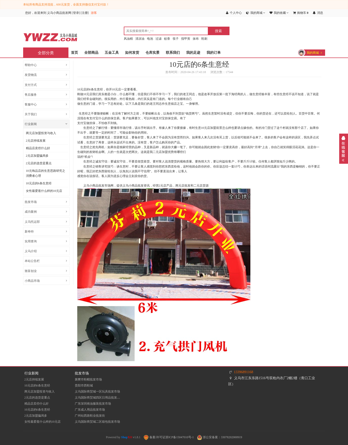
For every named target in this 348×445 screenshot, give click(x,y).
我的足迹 (193, 52)
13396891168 (243, 372)
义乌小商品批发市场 (96, 185)
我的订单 (214, 52)
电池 (150, 38)
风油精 (128, 38)
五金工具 (112, 52)
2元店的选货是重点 (39, 163)
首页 (74, 52)
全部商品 (91, 52)
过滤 (159, 38)
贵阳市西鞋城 (84, 385)
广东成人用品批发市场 (90, 409)
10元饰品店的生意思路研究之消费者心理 (45, 173)
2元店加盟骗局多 (37, 155)
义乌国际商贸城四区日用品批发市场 (99, 397)
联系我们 (173, 52)
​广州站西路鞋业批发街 (90, 415)
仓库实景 (152, 52)
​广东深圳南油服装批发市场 (93, 403)
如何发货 (132, 52)
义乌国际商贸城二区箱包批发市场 (97, 421)
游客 (94, 13)
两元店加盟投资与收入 (41, 133)
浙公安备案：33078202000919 (219, 437)
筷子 (176, 38)
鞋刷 (204, 38)
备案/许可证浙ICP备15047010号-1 (169, 437)
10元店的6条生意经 (39, 183)
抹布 (196, 38)
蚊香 (167, 38)
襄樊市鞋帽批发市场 (88, 379)
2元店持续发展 (36, 140)
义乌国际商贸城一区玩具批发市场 (97, 391)
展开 (343, 149)
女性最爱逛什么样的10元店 (44, 191)
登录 (76, 13)
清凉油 (139, 38)
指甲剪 (185, 38)
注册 (85, 13)
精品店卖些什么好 (38, 148)
